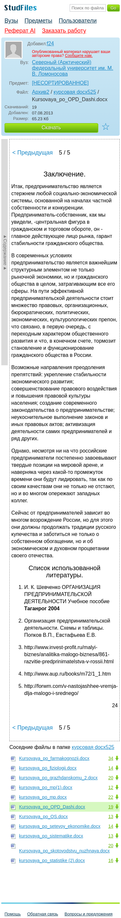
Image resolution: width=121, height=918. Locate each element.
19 (110, 806)
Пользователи (77, 20)
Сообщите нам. (79, 56)
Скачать (51, 127)
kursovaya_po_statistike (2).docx (52, 860)
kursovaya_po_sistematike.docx (51, 835)
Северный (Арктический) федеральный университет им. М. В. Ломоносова (72, 68)
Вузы (11, 20)
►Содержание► (5, 252)
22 (110, 797)
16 (110, 860)
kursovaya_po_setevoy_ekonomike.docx (59, 826)
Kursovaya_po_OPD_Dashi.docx (52, 806)
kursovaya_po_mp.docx (43, 797)
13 (110, 816)
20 (110, 777)
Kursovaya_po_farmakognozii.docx (54, 758)
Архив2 (40, 92)
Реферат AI (20, 30)
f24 (50, 43)
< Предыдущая (32, 152)
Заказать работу (64, 30)
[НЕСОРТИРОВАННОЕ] (60, 83)
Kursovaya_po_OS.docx (43, 816)
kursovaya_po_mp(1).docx (45, 787)
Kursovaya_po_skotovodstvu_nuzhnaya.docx (64, 850)
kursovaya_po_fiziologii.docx (47, 768)
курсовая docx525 (75, 92)
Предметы (38, 20)
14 (110, 768)
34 (110, 758)
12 (110, 787)
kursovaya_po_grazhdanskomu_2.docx (58, 777)
